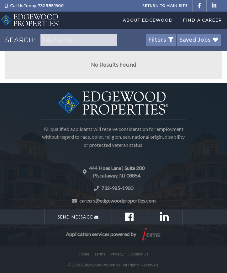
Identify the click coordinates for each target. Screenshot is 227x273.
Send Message (78, 216)
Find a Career (202, 20)
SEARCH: (20, 40)
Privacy (117, 254)
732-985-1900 (117, 188)
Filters (161, 40)
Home (84, 254)
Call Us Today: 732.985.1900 (37, 5)
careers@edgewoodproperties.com (117, 200)
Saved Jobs (198, 40)
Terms (99, 254)
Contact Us (138, 254)
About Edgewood (148, 20)
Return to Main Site (164, 5)
